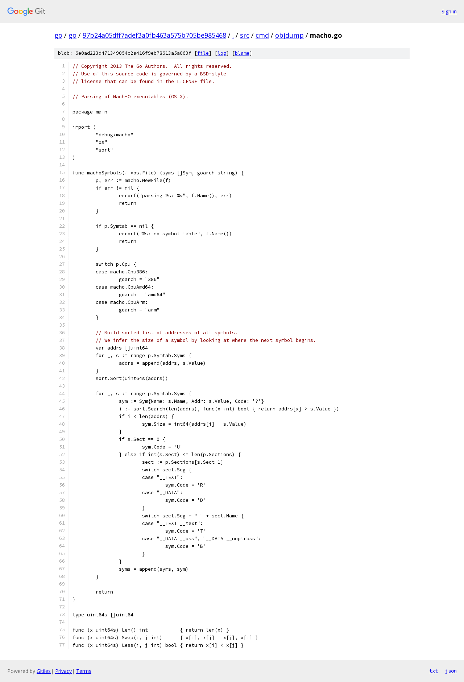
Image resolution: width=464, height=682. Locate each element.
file (203, 53)
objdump (289, 35)
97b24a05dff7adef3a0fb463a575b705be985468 (154, 35)
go (58, 35)
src (244, 35)
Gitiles (44, 670)
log (222, 53)
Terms (83, 670)
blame (242, 53)
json (451, 670)
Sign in (449, 11)
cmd (262, 35)
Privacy (63, 670)
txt (433, 670)
